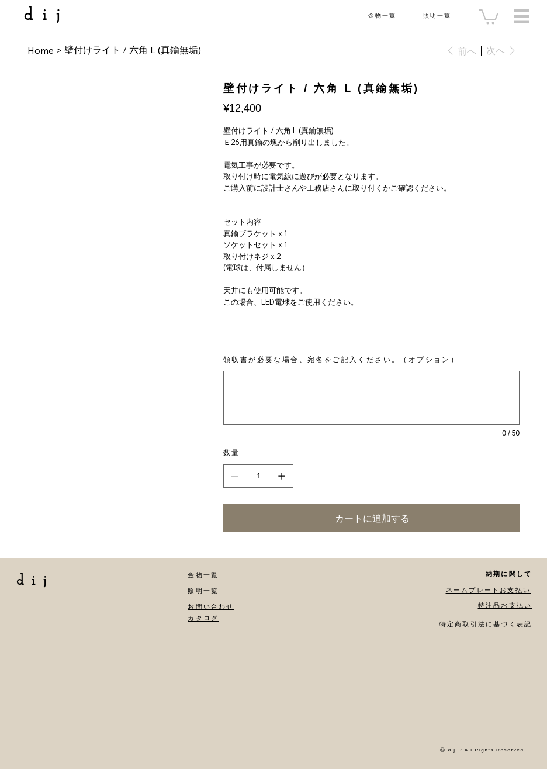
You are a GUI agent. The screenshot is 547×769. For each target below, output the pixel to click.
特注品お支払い (505, 605)
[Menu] (521, 16)
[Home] (40, 50)
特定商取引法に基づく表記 (485, 623)
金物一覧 (382, 15)
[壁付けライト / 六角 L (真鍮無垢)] (132, 50)
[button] (488, 16)
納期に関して (509, 573)
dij (46, 15)
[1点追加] (281, 476)
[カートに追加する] (371, 518)
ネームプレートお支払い (488, 590)
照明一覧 (437, 15)
